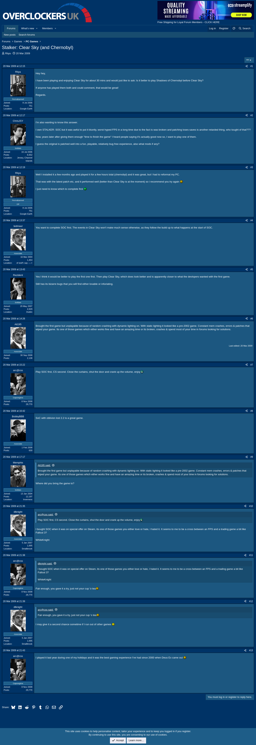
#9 (251, 457)
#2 (251, 115)
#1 (251, 66)
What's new (27, 28)
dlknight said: (45, 563)
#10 (251, 506)
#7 (251, 364)
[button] (36, 28)
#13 (251, 650)
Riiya (8, 53)
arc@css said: (46, 514)
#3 (251, 167)
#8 (251, 411)
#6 (251, 318)
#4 (251, 220)
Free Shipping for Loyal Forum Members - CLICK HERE (188, 22)
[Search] (244, 28)
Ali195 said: (44, 465)
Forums (11, 28)
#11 (251, 555)
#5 (251, 269)
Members (47, 28)
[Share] (246, 66)
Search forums (27, 34)
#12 (251, 601)
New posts (10, 34)
